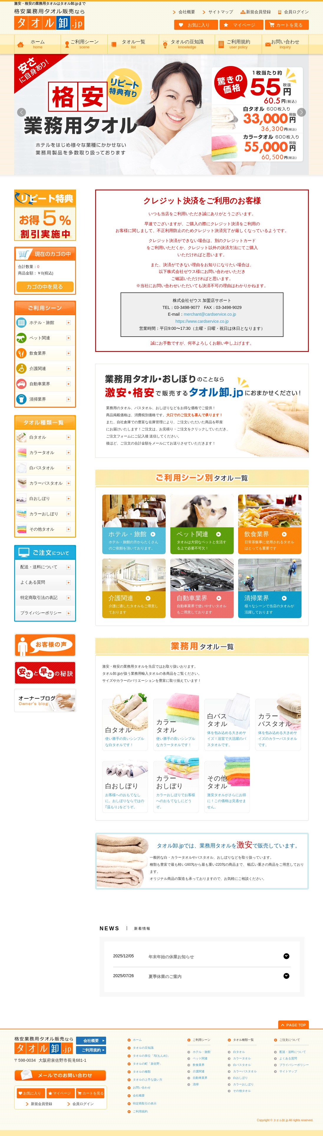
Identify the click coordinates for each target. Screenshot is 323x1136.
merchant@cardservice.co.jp (210, 314)
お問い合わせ (142, 1087)
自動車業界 (200, 1077)
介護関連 (199, 1071)
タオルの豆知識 (143, 1047)
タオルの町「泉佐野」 (147, 1063)
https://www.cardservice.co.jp (202, 321)
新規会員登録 (258, 11)
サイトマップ (220, 11)
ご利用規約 (91, 1050)
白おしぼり (240, 1077)
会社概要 (187, 11)
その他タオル (242, 1090)
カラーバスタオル (245, 1071)
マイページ (62, 1093)
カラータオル (242, 1058)
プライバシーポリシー (294, 1064)
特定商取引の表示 (144, 1103)
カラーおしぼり (243, 1084)
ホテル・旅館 (201, 1051)
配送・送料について (292, 1051)
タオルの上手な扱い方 (147, 1079)
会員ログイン (296, 11)
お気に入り (32, 1093)
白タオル (239, 1051)
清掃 (196, 1084)
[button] (301, 112)
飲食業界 (199, 1064)
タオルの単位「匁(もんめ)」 (151, 1055)
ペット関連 (200, 1058)
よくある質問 (288, 1058)
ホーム (137, 1039)
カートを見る (93, 1093)
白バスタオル (242, 1064)
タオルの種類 (142, 1071)
